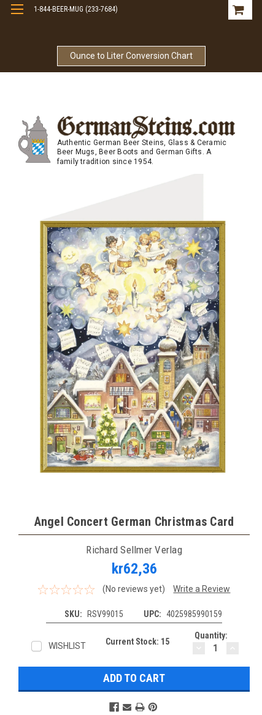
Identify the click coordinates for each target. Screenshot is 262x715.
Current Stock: (137, 641)
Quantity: (211, 635)
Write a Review (201, 589)
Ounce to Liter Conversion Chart (131, 56)
